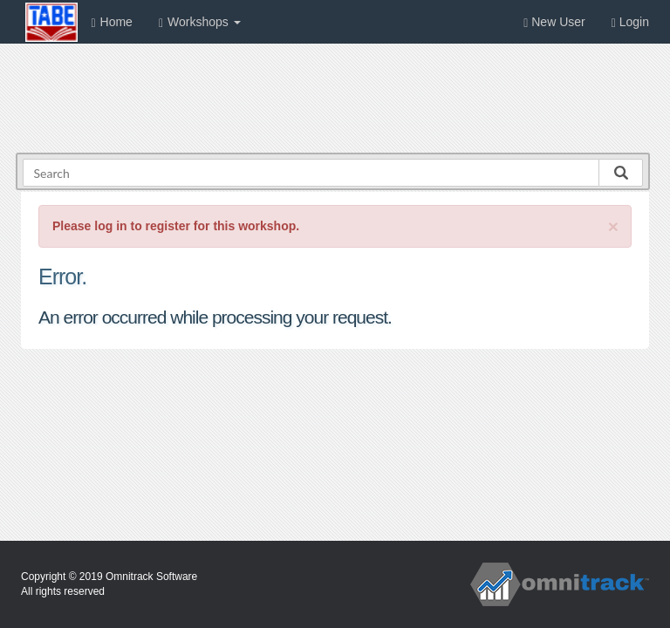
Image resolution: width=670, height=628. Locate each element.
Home (111, 22)
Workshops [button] (200, 22)
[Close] (613, 226)
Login (630, 22)
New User (554, 22)
